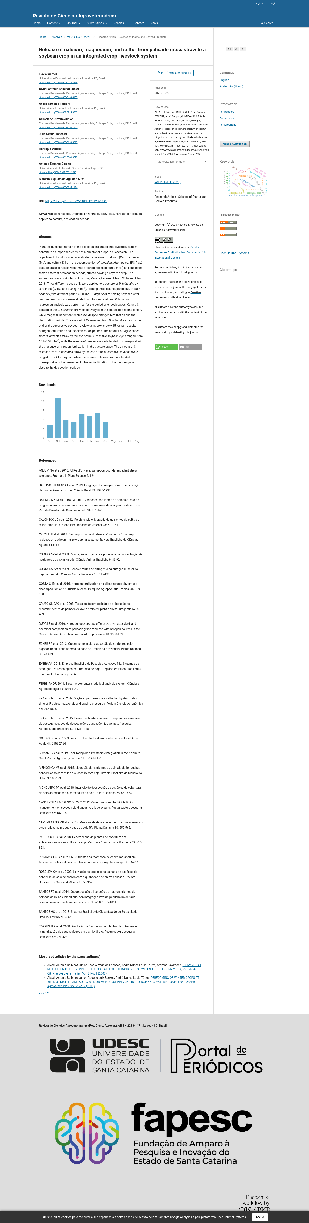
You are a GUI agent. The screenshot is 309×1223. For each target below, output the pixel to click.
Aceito (260, 1217)
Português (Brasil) (231, 86)
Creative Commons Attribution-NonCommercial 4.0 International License (180, 252)
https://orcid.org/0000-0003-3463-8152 (58, 97)
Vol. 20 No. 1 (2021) (79, 36)
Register (260, 3)
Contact (139, 23)
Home (37, 23)
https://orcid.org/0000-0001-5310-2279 (58, 82)
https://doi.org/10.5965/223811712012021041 (76, 201)
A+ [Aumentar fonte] (229, 49)
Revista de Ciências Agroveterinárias (74, 16)
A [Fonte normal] (236, 49)
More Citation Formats (171, 161)
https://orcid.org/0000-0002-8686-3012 (58, 142)
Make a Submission (235, 143)
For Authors (227, 118)
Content (52, 23)
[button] (166, 347)
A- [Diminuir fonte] (242, 49)
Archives (56, 36)
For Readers (227, 111)
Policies (119, 23)
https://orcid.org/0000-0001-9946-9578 (58, 157)
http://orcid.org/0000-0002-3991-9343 (57, 172)
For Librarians (228, 124)
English (224, 80)
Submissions (96, 23)
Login (273, 3)
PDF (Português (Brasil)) (175, 72)
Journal (72, 23)
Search (267, 23)
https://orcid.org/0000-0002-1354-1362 (58, 127)
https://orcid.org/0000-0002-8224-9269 (58, 112)
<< (40, 993)
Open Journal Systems (234, 253)
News (154, 23)
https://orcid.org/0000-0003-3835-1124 (58, 187)
